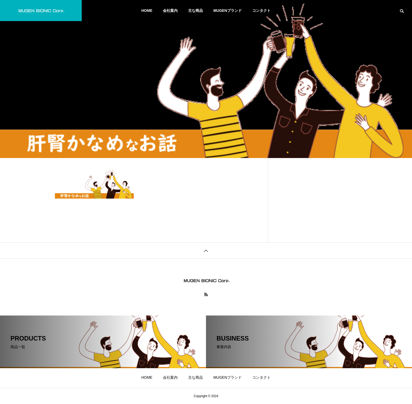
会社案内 (170, 10)
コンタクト (261, 10)
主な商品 (195, 10)
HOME (146, 10)
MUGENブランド (227, 10)
